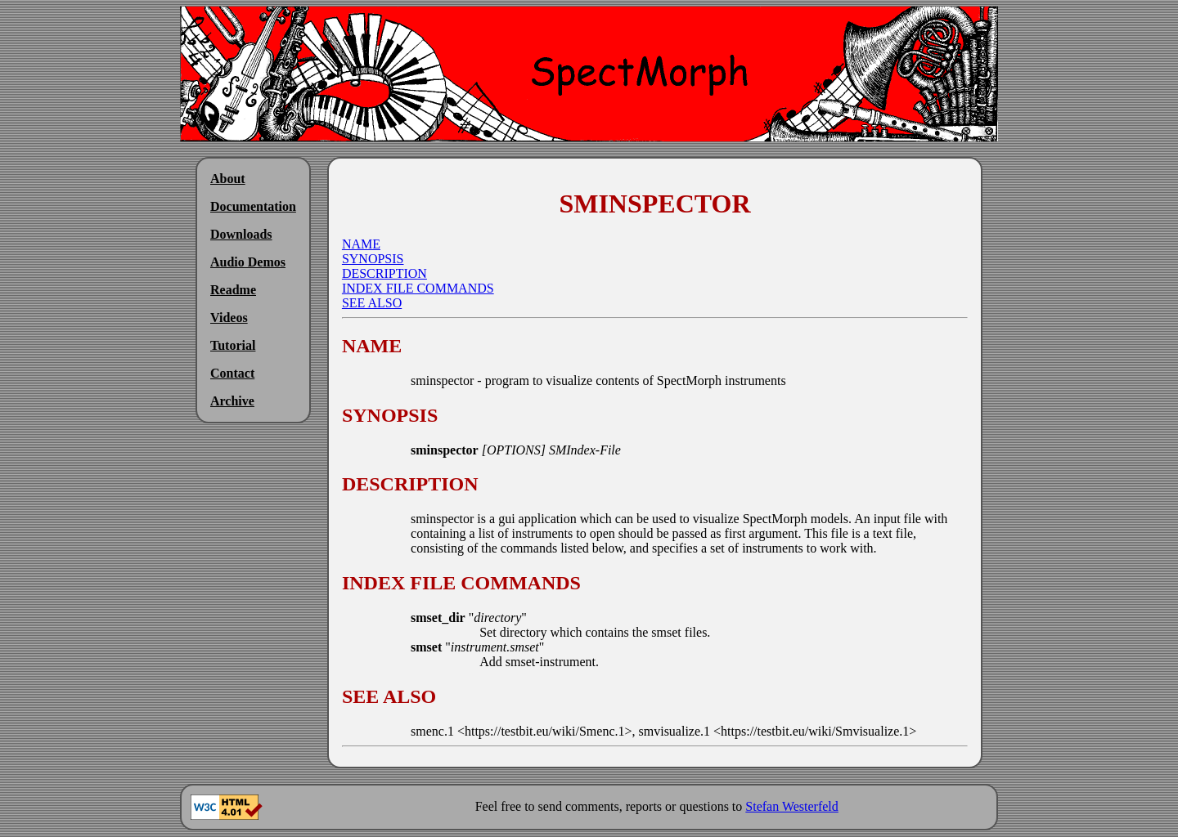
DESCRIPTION (384, 273)
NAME (361, 244)
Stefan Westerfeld (791, 806)
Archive (232, 401)
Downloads (241, 234)
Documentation (253, 206)
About (227, 179)
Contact (232, 373)
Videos (229, 318)
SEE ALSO (372, 303)
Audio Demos (248, 262)
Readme (233, 290)
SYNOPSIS (373, 259)
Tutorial (232, 345)
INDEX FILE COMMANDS (418, 288)
